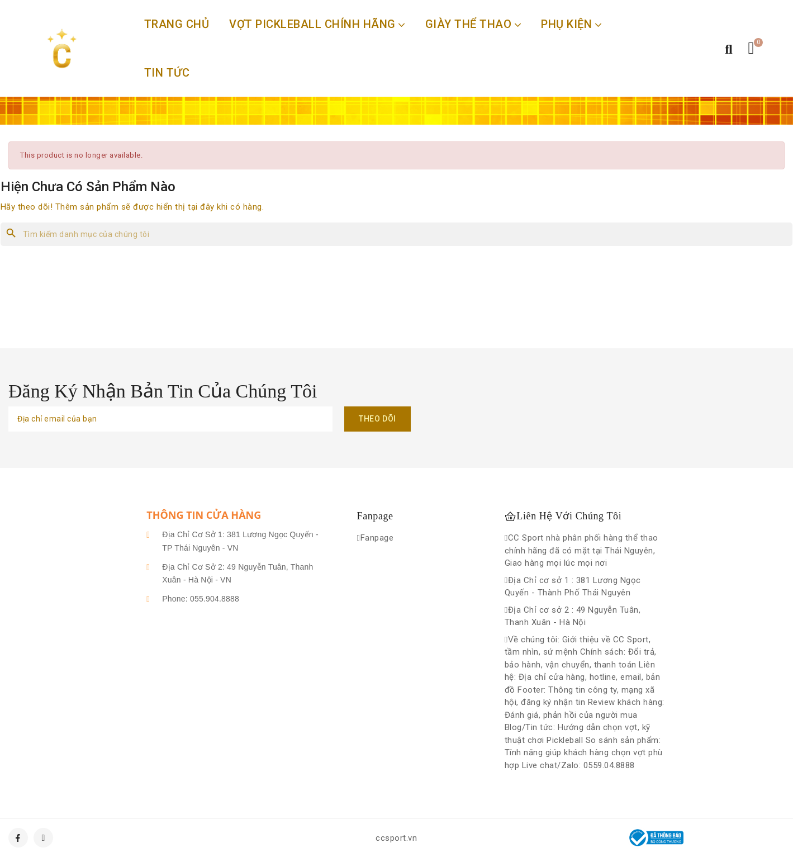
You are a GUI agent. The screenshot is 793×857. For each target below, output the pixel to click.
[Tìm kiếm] (396, 234)
